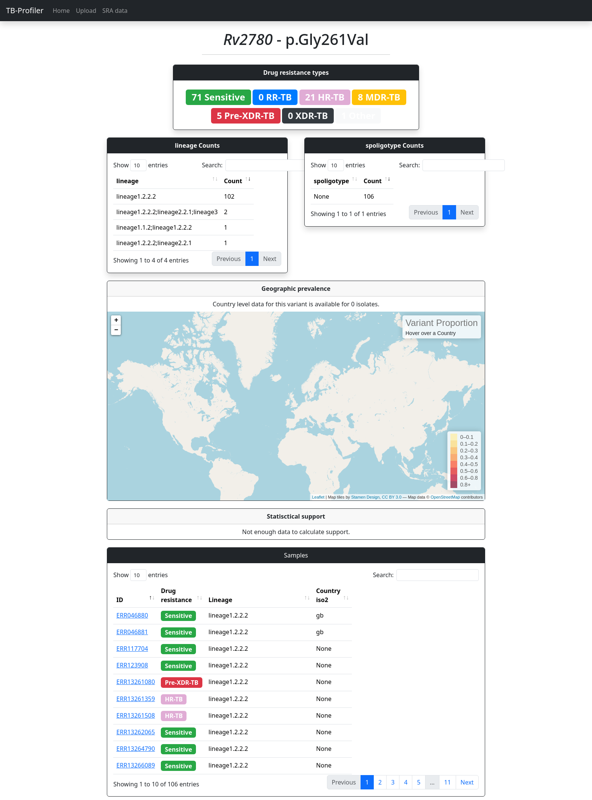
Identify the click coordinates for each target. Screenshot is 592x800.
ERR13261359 (135, 690)
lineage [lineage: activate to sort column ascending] (127, 181)
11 (447, 773)
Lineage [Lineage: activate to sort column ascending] (235, 591)
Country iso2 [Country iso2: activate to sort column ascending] (349, 591)
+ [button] (116, 320)
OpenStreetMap (445, 497)
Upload (86, 10)
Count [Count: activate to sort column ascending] (233, 181)
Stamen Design (365, 497)
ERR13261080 (135, 673)
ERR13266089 (135, 756)
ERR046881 (132, 623)
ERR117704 (132, 639)
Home (61, 10)
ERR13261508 (135, 706)
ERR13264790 (135, 739)
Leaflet (318, 497)
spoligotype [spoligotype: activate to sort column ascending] (331, 181)
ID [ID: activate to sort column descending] (119, 591)
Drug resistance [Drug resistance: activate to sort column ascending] (184, 591)
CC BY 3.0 (391, 497)
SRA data (115, 10)
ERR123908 (132, 656)
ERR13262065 (135, 723)
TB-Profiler (24, 10)
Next (467, 773)
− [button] (116, 330)
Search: (255, 165)
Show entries (140, 165)
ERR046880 (132, 606)
